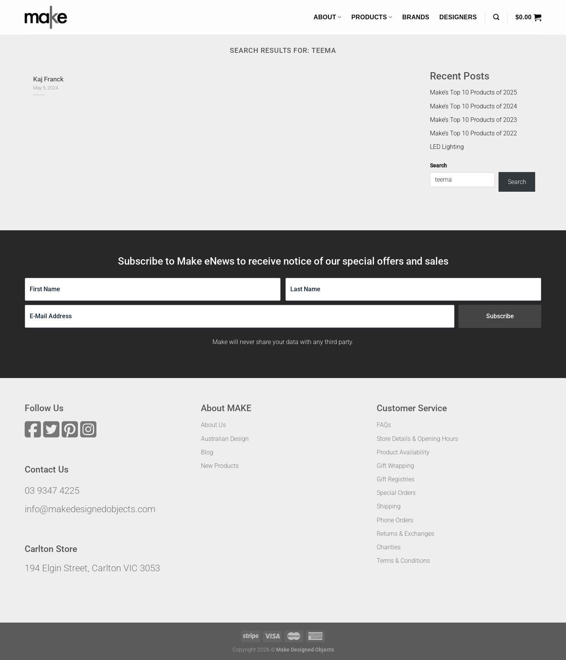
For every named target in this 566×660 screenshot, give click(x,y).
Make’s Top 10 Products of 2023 (473, 119)
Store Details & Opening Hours (417, 438)
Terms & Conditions (403, 560)
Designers (458, 17)
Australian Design (225, 438)
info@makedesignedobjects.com (90, 509)
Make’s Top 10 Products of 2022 (473, 133)
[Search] (496, 17)
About (327, 17)
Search (438, 165)
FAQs (384, 425)
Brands (415, 17)
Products (371, 17)
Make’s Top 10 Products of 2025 (473, 92)
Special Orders (396, 492)
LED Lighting (447, 146)
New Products (220, 465)
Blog (207, 452)
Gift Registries (395, 479)
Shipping (389, 506)
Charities (389, 547)
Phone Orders (395, 520)
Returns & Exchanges (405, 533)
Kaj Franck (48, 79)
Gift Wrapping (395, 465)
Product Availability (403, 452)
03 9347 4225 (52, 490)
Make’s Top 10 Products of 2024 (473, 106)
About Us (213, 425)
